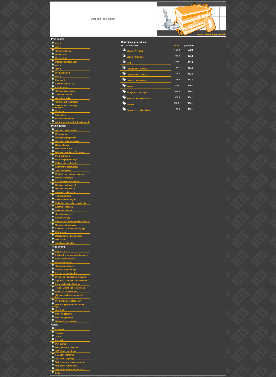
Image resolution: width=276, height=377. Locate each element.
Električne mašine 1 (62, 207)
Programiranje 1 (61, 73)
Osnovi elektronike (62, 51)
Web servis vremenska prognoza (68, 362)
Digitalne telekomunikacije (65, 141)
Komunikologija (61, 218)
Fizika (56, 76)
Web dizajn (58, 240)
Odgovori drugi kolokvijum (136, 110)
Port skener (59, 344)
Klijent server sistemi (63, 259)
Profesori (58, 329)
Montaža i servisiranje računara (68, 174)
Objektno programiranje (64, 160)
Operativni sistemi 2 (63, 266)
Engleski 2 (58, 251)
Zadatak (128, 104)
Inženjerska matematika (64, 62)
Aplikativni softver (62, 95)
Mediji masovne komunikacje (67, 236)
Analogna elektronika (63, 192)
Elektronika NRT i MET (64, 84)
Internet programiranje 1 (64, 270)
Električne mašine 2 (62, 210)
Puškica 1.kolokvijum (134, 81)
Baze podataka (60, 145)
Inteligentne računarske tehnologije (70, 255)
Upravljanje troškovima (64, 225)
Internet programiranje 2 (64, 273)
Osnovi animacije (61, 214)
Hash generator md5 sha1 (65, 348)
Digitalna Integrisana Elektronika (68, 152)
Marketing (210, 34)
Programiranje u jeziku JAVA (66, 301)
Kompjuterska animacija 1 (65, 181)
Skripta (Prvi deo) (132, 51)
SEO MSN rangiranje (63, 358)
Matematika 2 (59, 58)
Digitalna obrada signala (64, 130)
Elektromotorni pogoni (64, 200)
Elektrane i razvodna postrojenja (68, 229)
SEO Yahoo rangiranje (64, 355)
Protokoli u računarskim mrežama (69, 277)
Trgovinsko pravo (61, 170)
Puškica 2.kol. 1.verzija (135, 69)
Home (199, 34)
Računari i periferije (62, 317)
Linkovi (57, 373)
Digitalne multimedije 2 (64, 189)
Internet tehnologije (62, 178)
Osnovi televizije (61, 98)
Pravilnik (57, 340)
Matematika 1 (59, 55)
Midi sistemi (59, 232)
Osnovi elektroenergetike (65, 102)
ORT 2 (56, 69)
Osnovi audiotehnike (63, 119)
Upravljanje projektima (64, 138)
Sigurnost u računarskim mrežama (69, 281)
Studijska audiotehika (63, 243)
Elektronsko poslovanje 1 (65, 163)
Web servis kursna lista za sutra (68, 369)
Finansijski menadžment (64, 291)
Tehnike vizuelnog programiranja (68, 288)
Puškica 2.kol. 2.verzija (135, 75)
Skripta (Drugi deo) (133, 57)
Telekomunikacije (61, 196)
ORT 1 (56, 66)
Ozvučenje (58, 310)
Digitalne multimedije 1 (64, 185)
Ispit (126, 63)
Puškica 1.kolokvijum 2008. (137, 98)
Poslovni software (62, 314)
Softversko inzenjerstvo (64, 321)
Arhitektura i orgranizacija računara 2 (70, 122)
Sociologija (59, 115)
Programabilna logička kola (66, 284)
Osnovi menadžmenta (63, 91)
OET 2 (56, 47)
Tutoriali (57, 333)
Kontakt (222, 34)
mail (176, 45)
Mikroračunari (60, 134)
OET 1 (56, 44)
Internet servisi (60, 87)
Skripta (127, 87)
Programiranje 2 (61, 156)
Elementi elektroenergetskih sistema (70, 221)
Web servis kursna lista (64, 366)
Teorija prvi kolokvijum (135, 93)
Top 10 (56, 337)
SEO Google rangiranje (64, 351)
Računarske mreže (62, 149)
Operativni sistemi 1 (63, 262)
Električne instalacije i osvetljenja (69, 203)
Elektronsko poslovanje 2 (65, 167)
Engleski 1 (58, 80)
